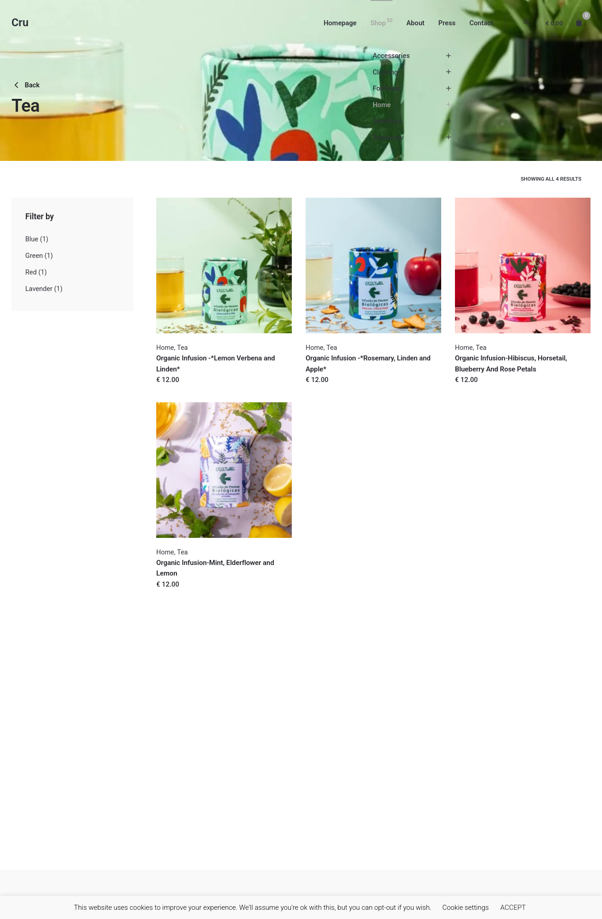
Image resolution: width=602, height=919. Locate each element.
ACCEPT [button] (513, 907)
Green (34, 256)
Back (25, 85)
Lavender (38, 289)
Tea (182, 348)
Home (165, 348)
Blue (31, 239)
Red (31, 272)
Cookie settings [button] (465, 907)
